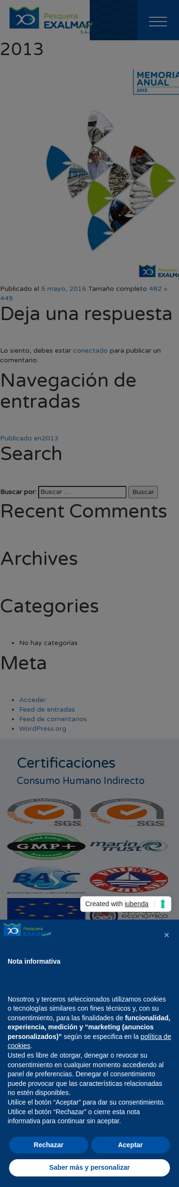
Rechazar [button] (48, 1145)
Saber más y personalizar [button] (89, 1167)
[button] (166, 935)
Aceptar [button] (130, 1145)
